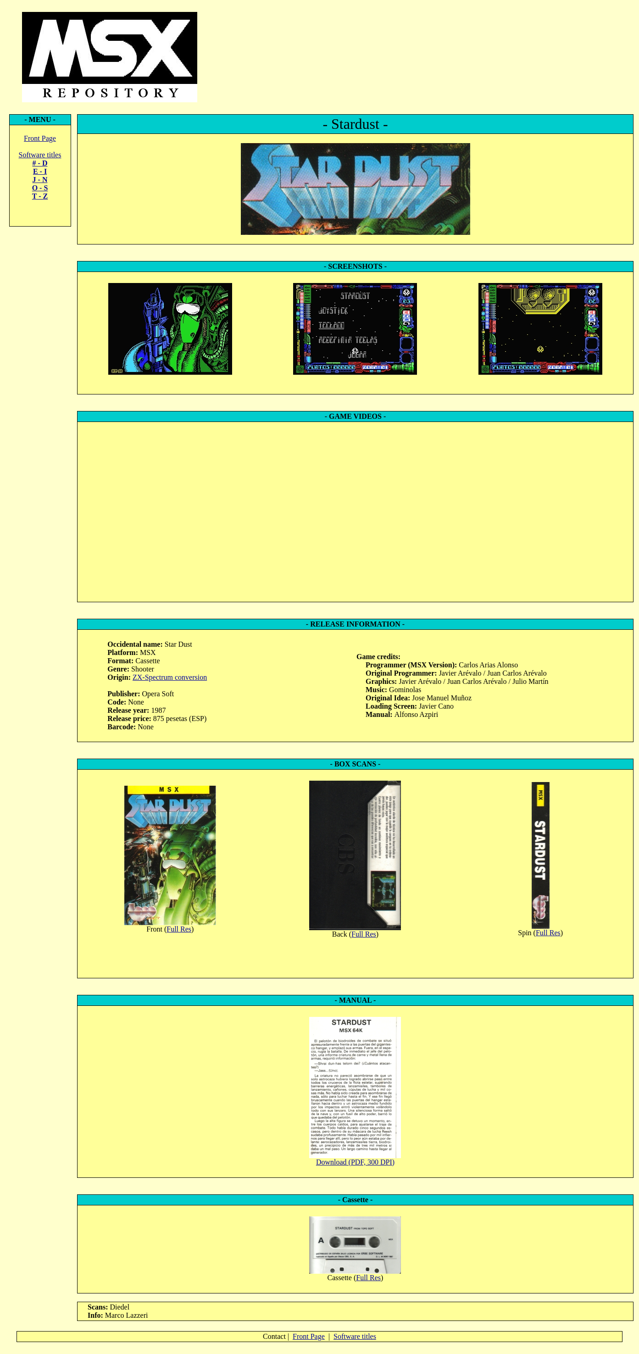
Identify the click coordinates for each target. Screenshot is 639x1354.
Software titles (40, 155)
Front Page (40, 138)
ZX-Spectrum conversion (170, 677)
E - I (40, 171)
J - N (40, 179)
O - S (40, 188)
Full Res (179, 929)
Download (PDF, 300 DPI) (355, 1162)
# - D (40, 163)
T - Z (40, 196)
